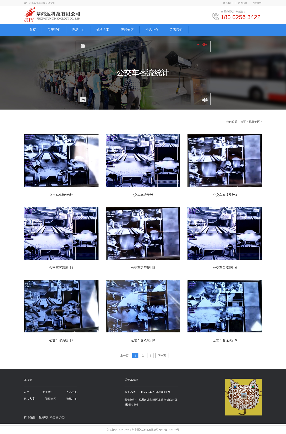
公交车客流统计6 (225, 267)
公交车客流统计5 (143, 267)
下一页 (162, 355)
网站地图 (257, 3)
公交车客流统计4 (61, 267)
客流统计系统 (47, 417)
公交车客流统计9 (225, 340)
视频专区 (127, 29)
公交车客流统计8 (143, 340)
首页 (33, 29)
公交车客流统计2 (61, 195)
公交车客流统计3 (225, 195)
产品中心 (78, 29)
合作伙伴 (242, 3)
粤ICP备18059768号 (169, 429)
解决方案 (103, 29)
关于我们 (54, 29)
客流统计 (61, 417)
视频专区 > (255, 121)
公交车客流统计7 (61, 340)
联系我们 (228, 3)
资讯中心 (151, 29)
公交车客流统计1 (143, 195)
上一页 (124, 355)
